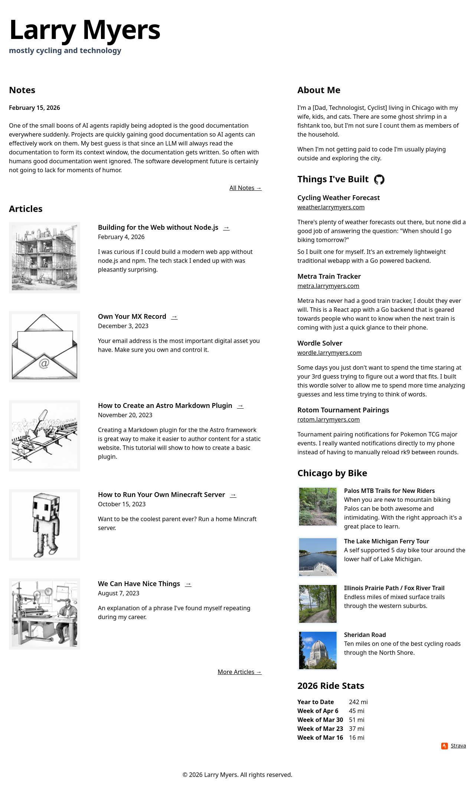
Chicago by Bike (332, 473)
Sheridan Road (365, 635)
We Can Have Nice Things (144, 583)
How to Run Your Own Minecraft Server (167, 494)
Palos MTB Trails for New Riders (389, 491)
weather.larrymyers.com (331, 207)
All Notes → (245, 188)
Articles (26, 208)
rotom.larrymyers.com (329, 419)
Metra (306, 301)
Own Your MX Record (138, 316)
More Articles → (240, 672)
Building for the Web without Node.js (164, 227)
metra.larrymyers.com (329, 286)
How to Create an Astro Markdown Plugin (171, 405)
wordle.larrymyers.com (330, 353)
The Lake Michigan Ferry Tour (386, 541)
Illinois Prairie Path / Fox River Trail (394, 588)
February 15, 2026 (34, 108)
